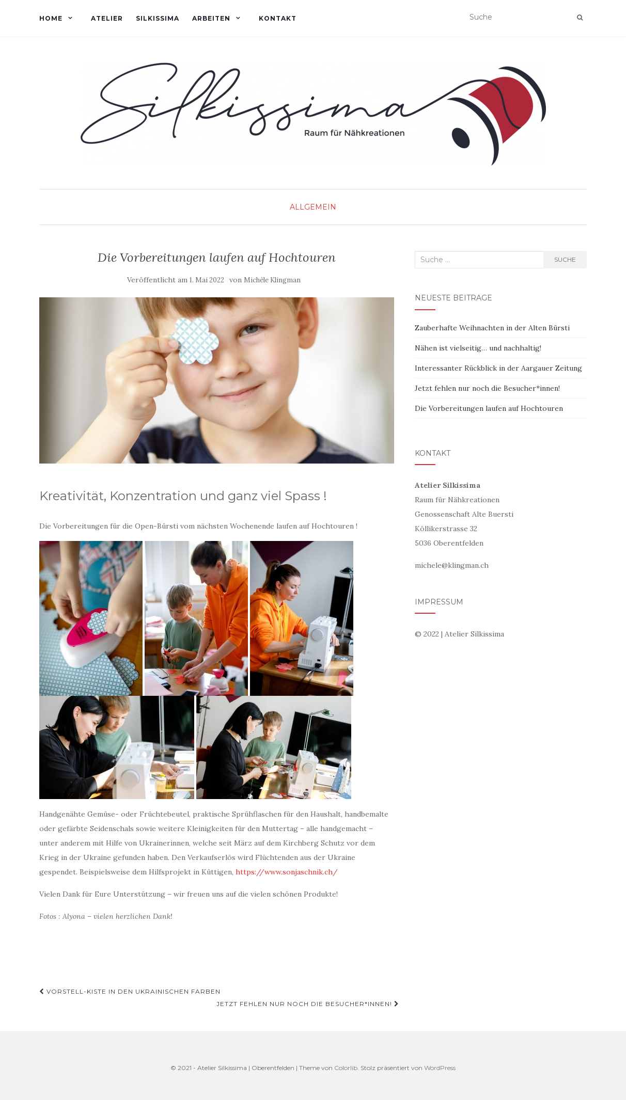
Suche (565, 259)
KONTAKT (277, 18)
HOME (50, 18)
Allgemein (313, 207)
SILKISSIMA (157, 18)
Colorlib (345, 1068)
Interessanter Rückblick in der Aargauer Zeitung (498, 368)
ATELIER (107, 18)
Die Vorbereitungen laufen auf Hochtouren (489, 408)
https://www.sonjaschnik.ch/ (287, 871)
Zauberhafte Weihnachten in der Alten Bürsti (492, 327)
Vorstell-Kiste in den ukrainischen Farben (130, 991)
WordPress (440, 1068)
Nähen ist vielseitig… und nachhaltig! (478, 348)
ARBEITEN (211, 18)
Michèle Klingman (272, 280)
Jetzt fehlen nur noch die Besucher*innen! (307, 1004)
